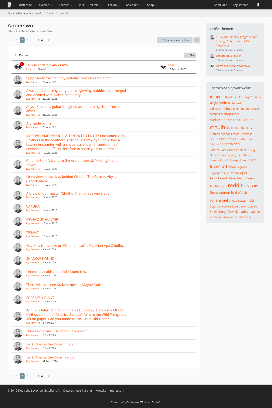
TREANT (32, 232)
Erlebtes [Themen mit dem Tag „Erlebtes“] (241, 150)
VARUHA (32, 206)
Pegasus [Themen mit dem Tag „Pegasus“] (242, 167)
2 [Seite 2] (22, 40)
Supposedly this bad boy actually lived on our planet (68, 78)
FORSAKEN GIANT (40, 297)
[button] (196, 40)
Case (29, 68)
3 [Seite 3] (27, 40)
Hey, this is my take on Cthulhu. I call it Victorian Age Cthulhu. (75, 245)
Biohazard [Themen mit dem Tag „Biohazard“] (234, 103)
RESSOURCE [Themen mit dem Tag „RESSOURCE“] (251, 186)
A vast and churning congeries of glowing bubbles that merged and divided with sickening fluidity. (76, 92)
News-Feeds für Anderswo (47, 65)
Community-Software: (136, 402)
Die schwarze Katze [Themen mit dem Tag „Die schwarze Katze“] (233, 139)
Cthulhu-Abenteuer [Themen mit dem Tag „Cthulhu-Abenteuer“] (241, 128)
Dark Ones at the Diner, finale (49, 344)
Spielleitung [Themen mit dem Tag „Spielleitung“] (218, 212)
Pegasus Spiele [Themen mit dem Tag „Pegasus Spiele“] (219, 173)
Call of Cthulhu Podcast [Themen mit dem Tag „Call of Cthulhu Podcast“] (245, 109)
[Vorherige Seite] (11, 40)
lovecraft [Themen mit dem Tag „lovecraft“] (218, 166)
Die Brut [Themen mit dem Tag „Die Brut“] (215, 139)
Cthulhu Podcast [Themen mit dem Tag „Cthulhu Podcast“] (241, 134)
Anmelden (220, 5)
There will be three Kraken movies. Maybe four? (64, 284)
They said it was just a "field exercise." (56, 331)
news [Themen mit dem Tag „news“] (232, 167)
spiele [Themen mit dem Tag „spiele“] (253, 206)
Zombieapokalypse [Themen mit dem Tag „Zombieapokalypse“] (221, 217)
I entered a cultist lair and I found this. (56, 271)
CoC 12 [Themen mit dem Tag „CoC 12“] (248, 120)
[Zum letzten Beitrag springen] (163, 67)
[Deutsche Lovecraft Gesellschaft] (9, 4)
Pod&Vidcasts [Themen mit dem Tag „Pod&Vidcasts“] (218, 186)
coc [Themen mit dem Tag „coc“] (240, 119)
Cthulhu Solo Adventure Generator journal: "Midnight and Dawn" (71, 162)
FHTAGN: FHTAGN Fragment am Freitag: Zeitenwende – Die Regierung (236, 41)
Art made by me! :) (40, 123)
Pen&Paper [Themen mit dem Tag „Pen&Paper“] (238, 172)
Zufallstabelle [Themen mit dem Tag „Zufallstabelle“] (243, 217)
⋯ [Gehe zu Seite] (33, 40)
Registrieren (240, 5)
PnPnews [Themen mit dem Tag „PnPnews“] (249, 178)
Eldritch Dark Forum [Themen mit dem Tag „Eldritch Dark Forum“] (222, 150)
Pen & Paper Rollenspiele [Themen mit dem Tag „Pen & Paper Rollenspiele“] (226, 178)
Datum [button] (23, 55)
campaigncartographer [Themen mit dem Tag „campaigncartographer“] (224, 114)
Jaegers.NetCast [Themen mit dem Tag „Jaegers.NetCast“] (241, 155)
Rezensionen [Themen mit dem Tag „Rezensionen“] (220, 192)
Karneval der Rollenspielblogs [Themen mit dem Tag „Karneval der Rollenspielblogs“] (229, 160)
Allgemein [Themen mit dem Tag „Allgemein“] (218, 102)
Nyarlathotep (33, 82)
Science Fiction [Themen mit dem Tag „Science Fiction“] (220, 206)
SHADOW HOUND (40, 258)
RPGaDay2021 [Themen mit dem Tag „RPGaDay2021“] (237, 200)
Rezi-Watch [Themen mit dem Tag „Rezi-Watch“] (239, 192)
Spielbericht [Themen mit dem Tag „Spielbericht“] (240, 206)
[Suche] (257, 4)
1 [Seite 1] (17, 40)
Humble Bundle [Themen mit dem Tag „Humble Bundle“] (220, 155)
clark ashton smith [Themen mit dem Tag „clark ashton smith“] (223, 120)
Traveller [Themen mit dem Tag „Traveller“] (233, 212)
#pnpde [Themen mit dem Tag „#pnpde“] (216, 96)
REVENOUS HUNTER (42, 219)
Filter (190, 55)
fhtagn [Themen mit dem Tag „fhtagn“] (252, 149)
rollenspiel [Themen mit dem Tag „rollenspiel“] (219, 200)
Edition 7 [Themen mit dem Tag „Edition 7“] (215, 144)
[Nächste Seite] (48, 40)
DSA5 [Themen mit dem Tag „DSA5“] (250, 139)
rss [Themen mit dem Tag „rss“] (250, 199)
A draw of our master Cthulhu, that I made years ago (68, 193)
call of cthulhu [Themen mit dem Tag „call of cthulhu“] (220, 109)
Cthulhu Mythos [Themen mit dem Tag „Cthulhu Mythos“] (220, 134)
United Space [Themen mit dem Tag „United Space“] (250, 212)
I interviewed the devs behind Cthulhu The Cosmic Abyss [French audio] (71, 178)
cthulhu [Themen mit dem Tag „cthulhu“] (219, 127)
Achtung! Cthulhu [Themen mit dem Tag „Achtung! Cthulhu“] (250, 97)
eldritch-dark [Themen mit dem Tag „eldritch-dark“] (231, 144)
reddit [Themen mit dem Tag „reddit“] (235, 185)
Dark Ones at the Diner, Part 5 (50, 357)
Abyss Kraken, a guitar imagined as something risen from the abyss (74, 108)
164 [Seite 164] (40, 40)
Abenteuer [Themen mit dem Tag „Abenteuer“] (231, 97)
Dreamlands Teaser (228, 55)
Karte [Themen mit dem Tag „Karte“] (252, 160)
